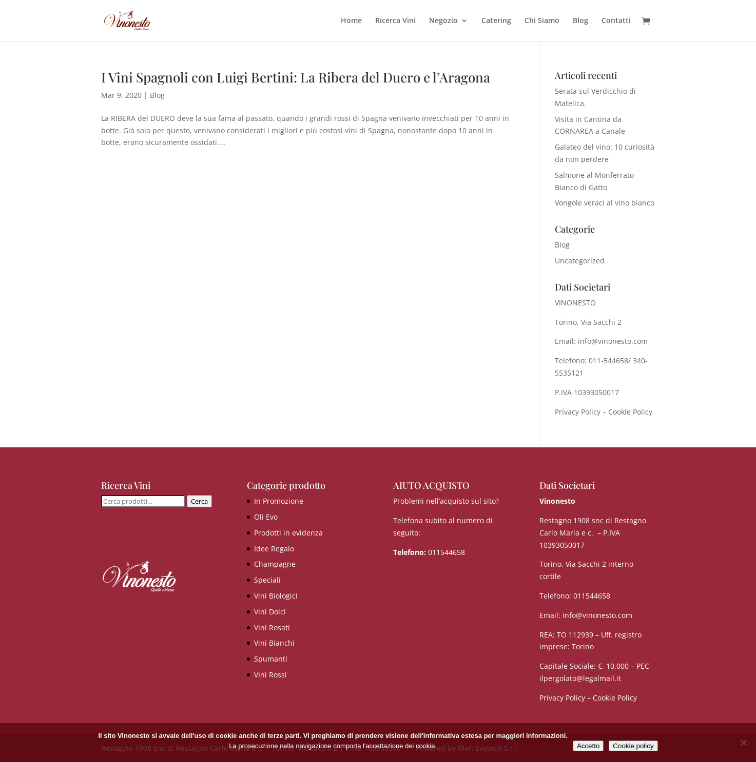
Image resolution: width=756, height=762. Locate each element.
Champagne (275, 564)
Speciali (267, 580)
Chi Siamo (542, 21)
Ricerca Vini (395, 21)
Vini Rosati (272, 627)
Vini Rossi (270, 674)
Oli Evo (266, 517)
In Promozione (278, 501)
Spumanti (270, 659)
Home (351, 21)
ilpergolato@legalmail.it (580, 678)
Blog (580, 21)
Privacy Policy (577, 412)
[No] (743, 742)
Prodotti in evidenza (288, 533)
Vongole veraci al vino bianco (604, 203)
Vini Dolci (270, 611)
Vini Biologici (276, 596)
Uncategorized (580, 260)
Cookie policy (633, 746)
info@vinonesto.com (597, 615)
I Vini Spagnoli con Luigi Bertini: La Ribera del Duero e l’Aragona (295, 77)
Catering (496, 21)
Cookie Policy (630, 412)
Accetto (588, 746)
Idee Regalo (274, 548)
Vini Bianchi (274, 643)
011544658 (446, 552)
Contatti (616, 21)
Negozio (443, 21)
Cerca (199, 501)
